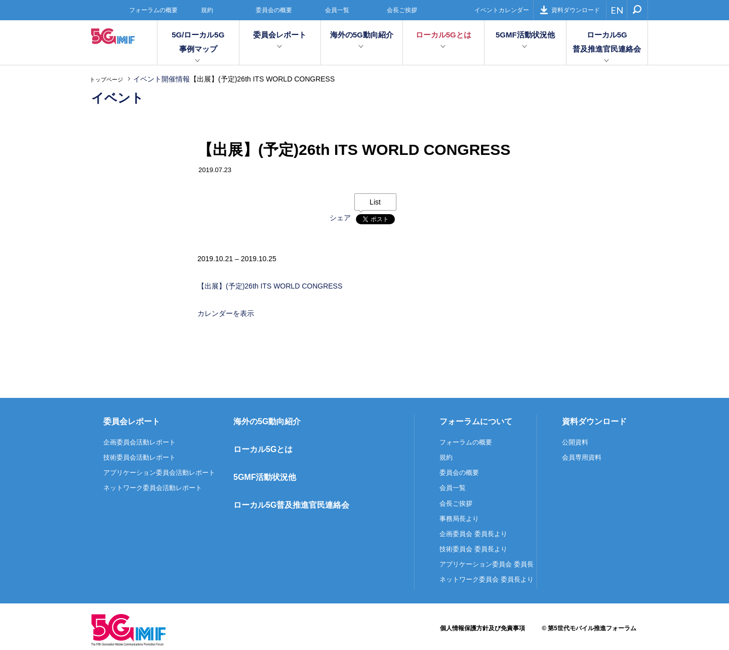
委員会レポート (279, 34)
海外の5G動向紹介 (361, 34)
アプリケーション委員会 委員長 (486, 564)
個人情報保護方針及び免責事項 (482, 628)
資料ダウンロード (570, 10)
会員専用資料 (581, 457)
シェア (340, 218)
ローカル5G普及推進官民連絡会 (607, 41)
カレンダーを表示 (225, 313)
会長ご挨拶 (402, 10)
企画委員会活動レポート (139, 442)
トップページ (106, 79)
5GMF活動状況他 (525, 34)
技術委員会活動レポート (139, 457)
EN (617, 10)
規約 (207, 10)
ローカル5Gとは (443, 34)
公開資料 (575, 442)
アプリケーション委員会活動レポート (159, 472)
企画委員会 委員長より (473, 534)
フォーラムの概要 (153, 10)
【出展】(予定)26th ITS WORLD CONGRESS (269, 286)
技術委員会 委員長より (473, 549)
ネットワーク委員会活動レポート (152, 488)
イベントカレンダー (501, 10)
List (375, 202)
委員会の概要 (274, 10)
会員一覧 (337, 10)
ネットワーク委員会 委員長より (486, 579)
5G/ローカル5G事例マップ (198, 41)
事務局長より (459, 518)
